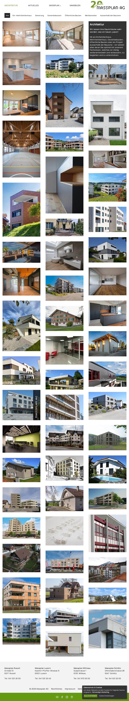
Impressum (70, 689)
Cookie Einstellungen (106, 696)
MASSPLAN (54, 5)
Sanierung (39, 15)
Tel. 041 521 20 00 (113, 678)
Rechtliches (56, 689)
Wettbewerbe (91, 15)
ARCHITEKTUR (11, 5)
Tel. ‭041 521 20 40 (43, 678)
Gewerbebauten (54, 15)
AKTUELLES (33, 5)
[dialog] (104, 692)
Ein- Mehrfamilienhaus (22, 15)
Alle (7, 15)
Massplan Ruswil (12, 668)
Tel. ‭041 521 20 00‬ (12, 678)
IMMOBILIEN (75, 5)
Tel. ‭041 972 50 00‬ (82, 678)
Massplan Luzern (43, 668)
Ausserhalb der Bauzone (110, 15)
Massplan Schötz (113, 668)
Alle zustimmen (90, 696)
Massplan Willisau (82, 668)
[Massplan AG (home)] (108, 5)
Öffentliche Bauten (73, 15)
